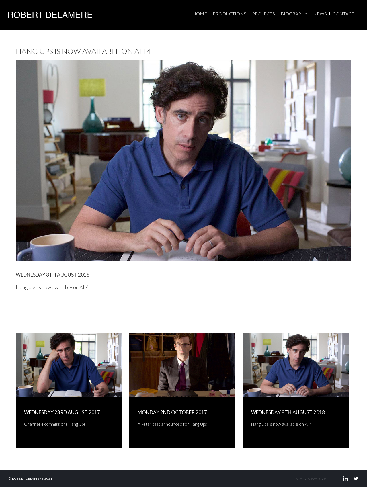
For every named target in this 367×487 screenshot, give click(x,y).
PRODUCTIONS (229, 13)
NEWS (320, 13)
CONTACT (343, 13)
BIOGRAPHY (294, 13)
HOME (199, 13)
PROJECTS (263, 13)
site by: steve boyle (311, 478)
